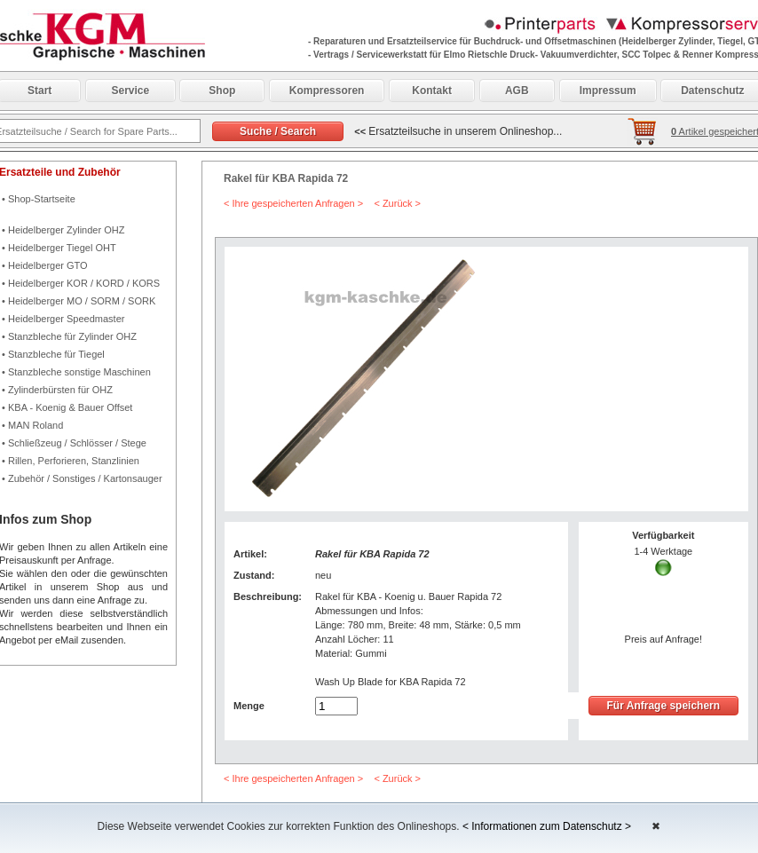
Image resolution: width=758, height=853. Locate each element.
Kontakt (431, 90)
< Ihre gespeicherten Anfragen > (293, 203)
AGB (517, 90)
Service (130, 90)
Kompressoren (327, 90)
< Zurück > (397, 203)
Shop (222, 90)
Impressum (608, 90)
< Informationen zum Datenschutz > (546, 826)
